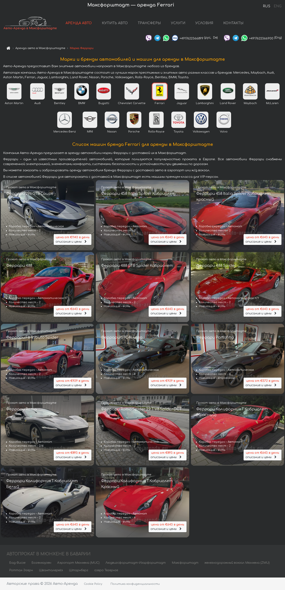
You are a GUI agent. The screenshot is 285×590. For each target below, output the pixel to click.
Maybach (250, 103)
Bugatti (103, 103)
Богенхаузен (41, 563)
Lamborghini (205, 103)
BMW (81, 103)
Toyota (178, 132)
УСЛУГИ (178, 23)
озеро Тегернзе (106, 570)
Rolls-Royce (156, 132)
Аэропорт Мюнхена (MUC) (78, 563)
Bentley (59, 103)
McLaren (272, 103)
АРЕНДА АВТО (79, 23)
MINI (90, 132)
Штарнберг (78, 570)
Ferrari (159, 103)
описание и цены (73, 239)
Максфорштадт (185, 563)
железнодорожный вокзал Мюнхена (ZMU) (237, 563)
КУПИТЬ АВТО (115, 23)
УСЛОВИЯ (204, 23)
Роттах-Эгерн (21, 570)
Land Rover (228, 103)
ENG (277, 6)
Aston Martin (14, 103)
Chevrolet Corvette (132, 103)
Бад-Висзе (17, 563)
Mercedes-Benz (65, 132)
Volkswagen (201, 132)
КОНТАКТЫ (233, 23)
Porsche (134, 132)
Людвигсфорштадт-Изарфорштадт (136, 563)
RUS (266, 6)
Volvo (224, 132)
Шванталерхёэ (51, 570)
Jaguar (182, 103)
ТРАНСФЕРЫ (149, 23)
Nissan (112, 132)
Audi (37, 103)
